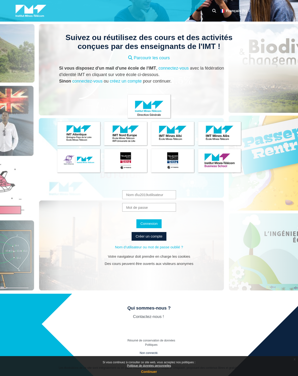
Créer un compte (149, 236)
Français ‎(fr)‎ (234, 11)
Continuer (149, 372)
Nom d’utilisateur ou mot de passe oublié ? (149, 247)
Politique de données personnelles (149, 365)
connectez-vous (173, 68)
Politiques (151, 344)
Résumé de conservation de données (151, 340)
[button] (214, 11)
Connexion (149, 223)
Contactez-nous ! (149, 316)
